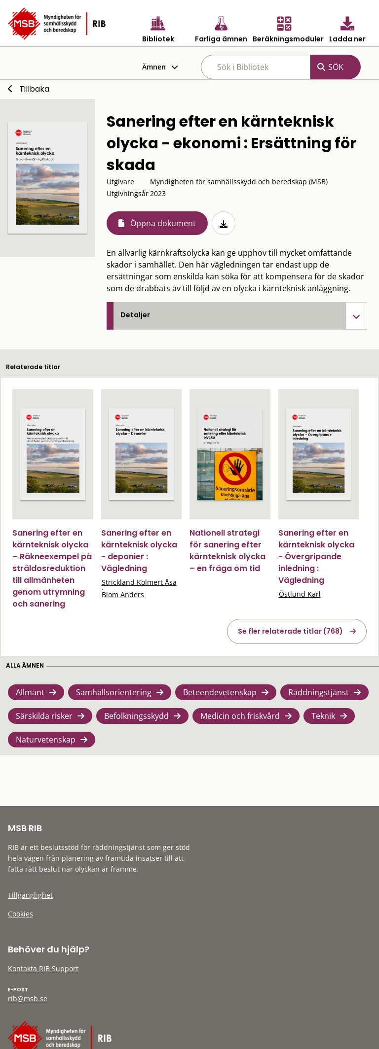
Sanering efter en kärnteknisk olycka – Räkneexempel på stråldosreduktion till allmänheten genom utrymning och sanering (52, 568)
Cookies (20, 913)
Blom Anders (123, 594)
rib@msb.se (27, 998)
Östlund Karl (300, 594)
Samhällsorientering (114, 692)
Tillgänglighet (30, 895)
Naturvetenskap (46, 739)
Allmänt (30, 692)
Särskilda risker (44, 716)
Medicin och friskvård (240, 716)
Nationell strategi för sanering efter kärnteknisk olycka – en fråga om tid (227, 550)
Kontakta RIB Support (43, 968)
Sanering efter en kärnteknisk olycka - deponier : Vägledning (139, 550)
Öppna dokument (163, 223)
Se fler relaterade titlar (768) (290, 631)
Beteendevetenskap (220, 692)
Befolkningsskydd (136, 716)
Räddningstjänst (318, 692)
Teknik (323, 716)
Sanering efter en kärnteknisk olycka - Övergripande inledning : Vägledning (316, 556)
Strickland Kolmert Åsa (139, 582)
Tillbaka (34, 89)
